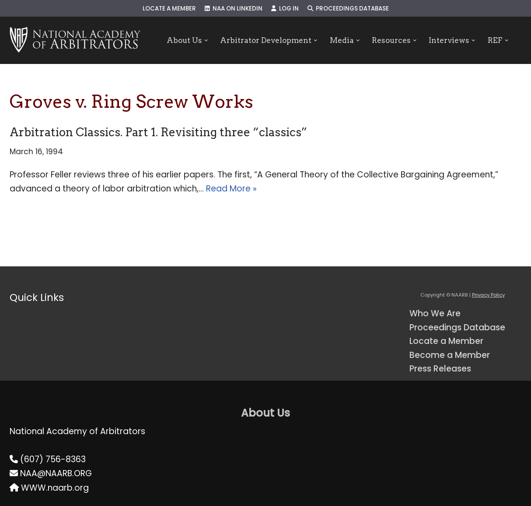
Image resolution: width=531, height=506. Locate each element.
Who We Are (435, 313)
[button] (206, 40)
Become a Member (449, 355)
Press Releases (440, 369)
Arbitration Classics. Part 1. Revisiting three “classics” (158, 132)
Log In (285, 8)
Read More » (231, 189)
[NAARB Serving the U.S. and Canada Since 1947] (75, 40)
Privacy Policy (488, 294)
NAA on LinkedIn (233, 8)
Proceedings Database (348, 8)
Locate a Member (169, 8)
